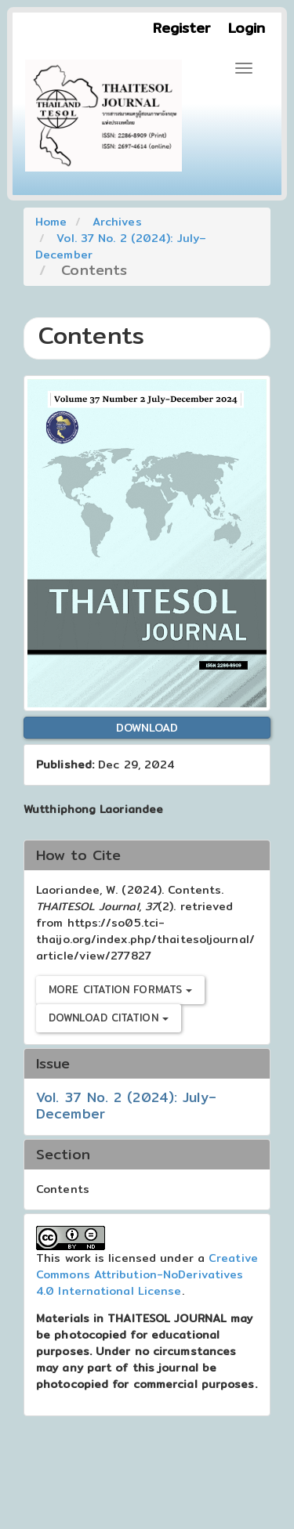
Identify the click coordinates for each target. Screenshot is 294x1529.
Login (247, 27)
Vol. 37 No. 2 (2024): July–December (120, 246)
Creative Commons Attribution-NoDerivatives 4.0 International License (147, 1274)
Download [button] (147, 727)
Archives (117, 221)
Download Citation (109, 1017)
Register (182, 27)
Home (51, 221)
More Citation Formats (120, 989)
